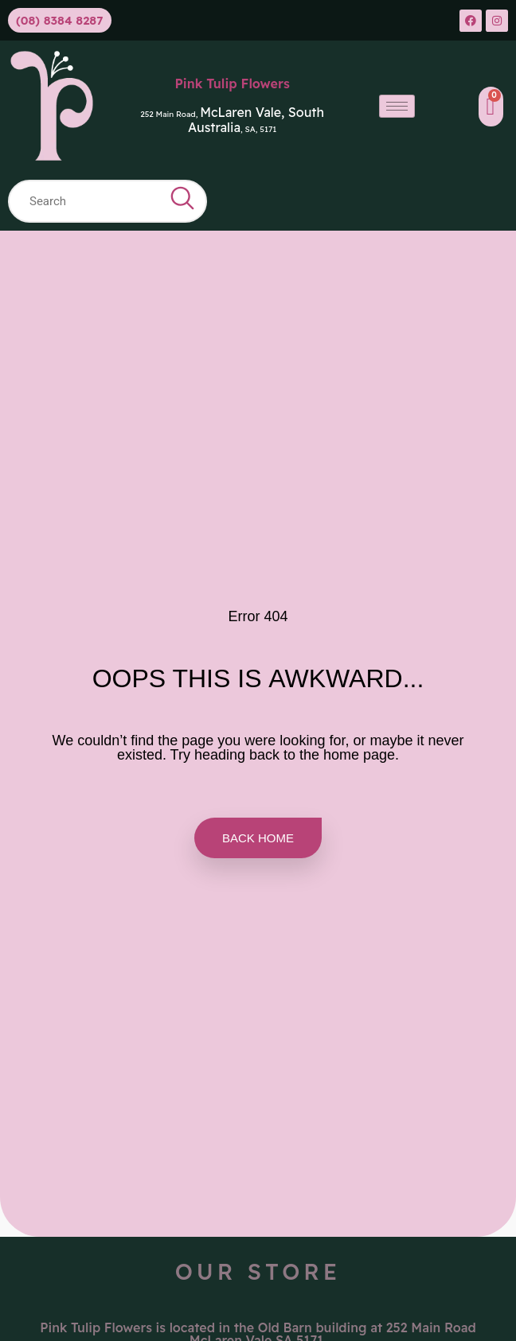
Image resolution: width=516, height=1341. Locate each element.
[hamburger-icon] (397, 106)
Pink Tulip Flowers (231, 83)
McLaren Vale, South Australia (256, 119)
